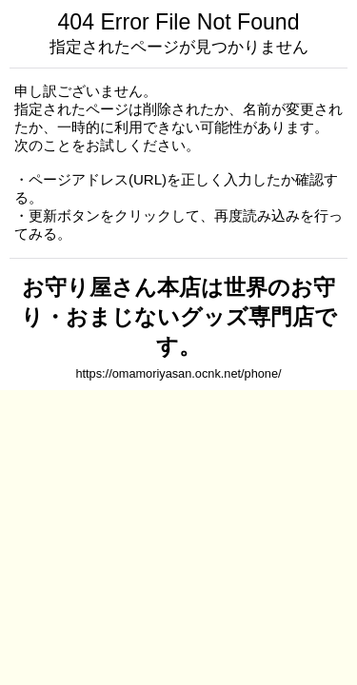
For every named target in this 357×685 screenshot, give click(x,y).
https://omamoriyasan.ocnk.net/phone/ (178, 373)
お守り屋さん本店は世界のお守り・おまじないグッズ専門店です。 (179, 317)
